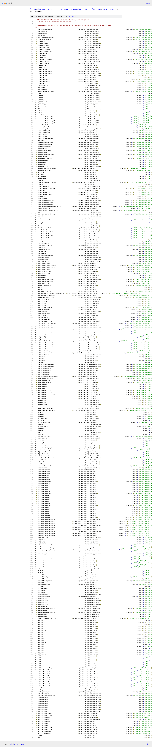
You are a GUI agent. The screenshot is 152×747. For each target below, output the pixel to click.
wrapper (113, 9)
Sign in (148, 3)
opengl (105, 9)
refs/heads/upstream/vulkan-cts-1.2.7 (73, 9)
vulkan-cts (52, 9)
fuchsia (33, 9)
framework (96, 9)
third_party (42, 9)
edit (73, 16)
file (68, 16)
